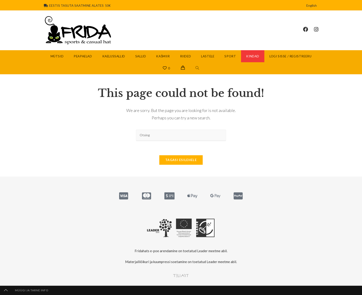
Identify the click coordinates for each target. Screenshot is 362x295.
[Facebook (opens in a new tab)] (308, 29)
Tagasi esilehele (181, 160)
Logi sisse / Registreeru (290, 56)
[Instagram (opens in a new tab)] (319, 29)
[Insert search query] (181, 135)
